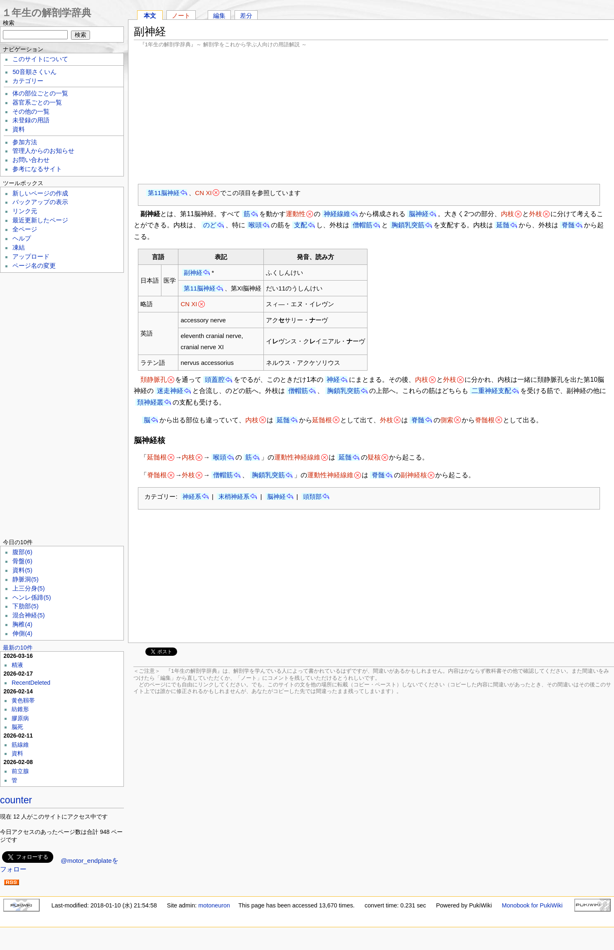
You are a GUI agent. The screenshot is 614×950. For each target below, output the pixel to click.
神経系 (192, 496)
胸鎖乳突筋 (407, 225)
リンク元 (24, 211)
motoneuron (214, 905)
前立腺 (20, 771)
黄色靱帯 (23, 700)
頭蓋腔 (215, 379)
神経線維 (337, 213)
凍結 (18, 247)
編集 (219, 15)
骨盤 (22, 561)
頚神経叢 (150, 402)
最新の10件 (18, 647)
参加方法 (24, 142)
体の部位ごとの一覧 (40, 93)
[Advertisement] (371, 116)
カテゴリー (27, 81)
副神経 (193, 272)
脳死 (17, 727)
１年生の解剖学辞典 (46, 12)
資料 (18, 129)
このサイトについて (40, 59)
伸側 (22, 633)
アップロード (31, 256)
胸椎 (22, 624)
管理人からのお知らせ (43, 151)
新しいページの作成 (40, 193)
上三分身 (28, 588)
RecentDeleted (31, 682)
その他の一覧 (31, 111)
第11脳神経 (164, 192)
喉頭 (255, 225)
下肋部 (25, 606)
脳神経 (419, 213)
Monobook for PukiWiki (532, 905)
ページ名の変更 (34, 265)
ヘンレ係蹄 (31, 597)
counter (16, 800)
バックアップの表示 (40, 202)
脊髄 (568, 225)
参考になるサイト (37, 169)
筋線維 (20, 744)
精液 (17, 665)
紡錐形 (20, 709)
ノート (181, 15)
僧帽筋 (362, 225)
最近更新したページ (40, 220)
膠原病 (20, 718)
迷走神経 (170, 390)
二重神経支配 (491, 390)
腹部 (22, 552)
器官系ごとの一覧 (37, 102)
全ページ (24, 229)
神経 (333, 379)
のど (209, 225)
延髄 (503, 225)
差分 (246, 15)
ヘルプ (21, 238)
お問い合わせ (31, 160)
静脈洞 (25, 579)
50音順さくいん (34, 72)
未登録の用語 (31, 120)
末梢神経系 (233, 496)
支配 (300, 225)
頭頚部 (312, 496)
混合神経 (28, 615)
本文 (150, 15)
